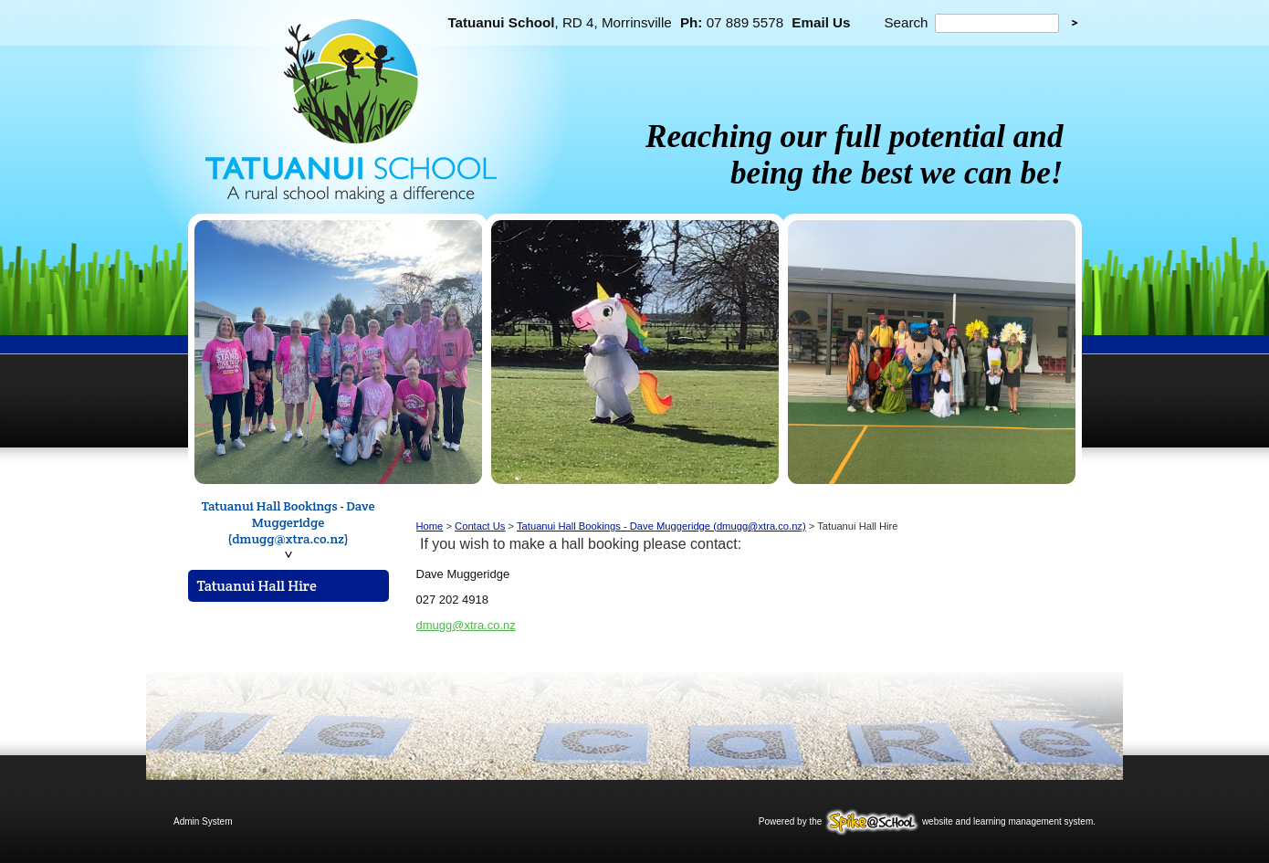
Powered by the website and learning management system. (927, 821)
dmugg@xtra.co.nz (466, 625)
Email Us (821, 22)
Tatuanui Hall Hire (257, 585)
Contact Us (480, 526)
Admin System (202, 821)
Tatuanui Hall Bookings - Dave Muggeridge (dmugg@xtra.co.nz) (288, 522)
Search (906, 22)
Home (430, 526)
